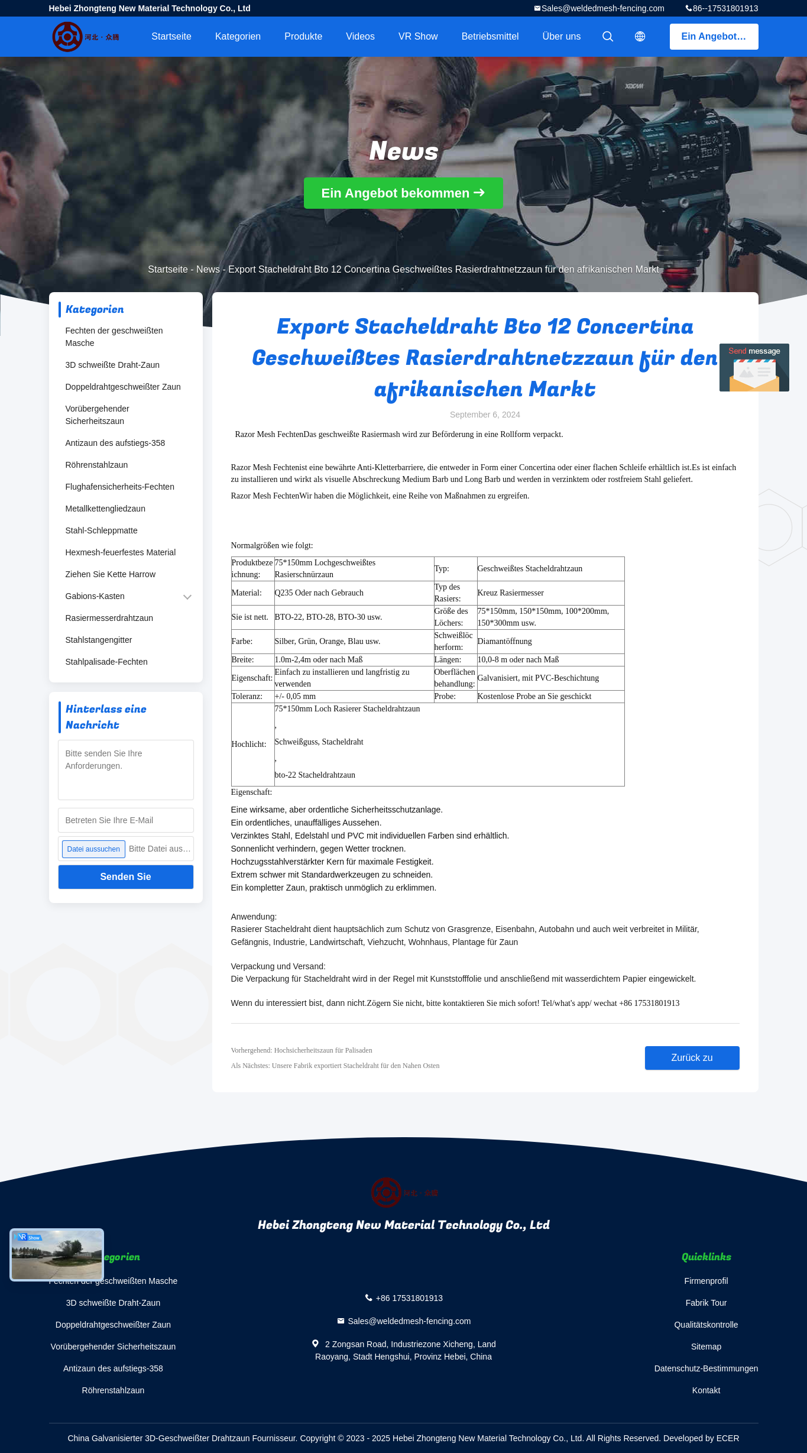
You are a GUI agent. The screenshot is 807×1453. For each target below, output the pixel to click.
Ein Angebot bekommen (720, 36)
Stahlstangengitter (99, 640)
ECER (728, 1438)
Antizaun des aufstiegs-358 (116, 443)
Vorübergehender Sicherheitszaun (97, 415)
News (208, 269)
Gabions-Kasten (95, 596)
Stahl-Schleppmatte (102, 530)
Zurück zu (691, 1058)
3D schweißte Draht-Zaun (113, 365)
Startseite (171, 36)
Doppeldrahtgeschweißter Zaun (123, 386)
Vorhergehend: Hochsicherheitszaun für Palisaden (301, 1050)
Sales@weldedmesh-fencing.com (603, 8)
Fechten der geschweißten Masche (114, 337)
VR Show (418, 36)
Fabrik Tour (706, 1303)
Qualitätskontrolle (706, 1324)
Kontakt (706, 1390)
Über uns (562, 36)
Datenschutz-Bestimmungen (706, 1368)
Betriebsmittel (490, 36)
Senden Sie (125, 877)
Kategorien (238, 36)
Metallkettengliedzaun (105, 508)
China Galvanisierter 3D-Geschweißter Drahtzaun (158, 1438)
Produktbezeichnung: (252, 568)
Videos (360, 36)
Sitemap (706, 1346)
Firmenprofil (706, 1281)
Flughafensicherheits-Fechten (120, 486)
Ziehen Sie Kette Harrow (111, 574)
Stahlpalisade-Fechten (107, 661)
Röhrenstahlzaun (97, 465)
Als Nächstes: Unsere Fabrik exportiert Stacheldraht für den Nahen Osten (335, 1066)
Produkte (303, 36)
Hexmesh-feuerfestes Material (121, 552)
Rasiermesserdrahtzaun (110, 618)
